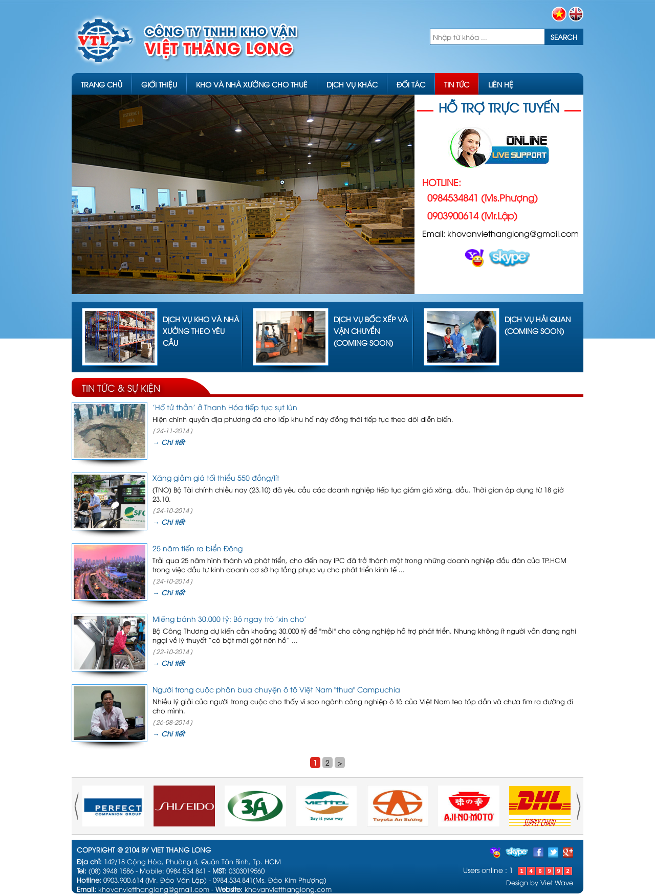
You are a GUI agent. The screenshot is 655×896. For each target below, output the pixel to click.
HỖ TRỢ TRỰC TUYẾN (499, 107)
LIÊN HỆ (500, 84)
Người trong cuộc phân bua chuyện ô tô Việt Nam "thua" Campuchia (276, 689)
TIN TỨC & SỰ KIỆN (121, 387)
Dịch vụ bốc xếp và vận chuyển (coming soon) (371, 330)
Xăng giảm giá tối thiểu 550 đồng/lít (215, 477)
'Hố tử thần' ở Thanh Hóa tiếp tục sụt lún (224, 407)
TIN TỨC (456, 84)
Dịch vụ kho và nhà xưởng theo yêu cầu (201, 330)
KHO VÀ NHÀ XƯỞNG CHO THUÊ (252, 84)
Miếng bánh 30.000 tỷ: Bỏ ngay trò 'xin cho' (229, 618)
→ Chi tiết (168, 441)
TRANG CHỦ (101, 84)
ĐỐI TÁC (411, 84)
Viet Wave (556, 882)
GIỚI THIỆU (159, 84)
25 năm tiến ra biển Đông (197, 548)
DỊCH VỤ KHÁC (352, 84)
